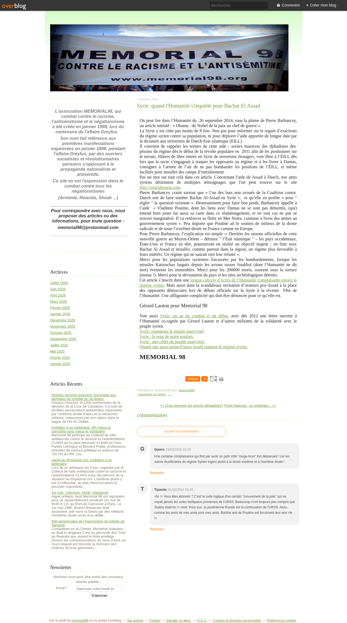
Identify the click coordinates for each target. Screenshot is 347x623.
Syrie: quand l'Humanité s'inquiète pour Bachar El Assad (198, 106)
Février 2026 (60, 308)
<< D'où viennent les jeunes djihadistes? (191, 406)
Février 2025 (60, 358)
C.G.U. (202, 620)
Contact (154, 620)
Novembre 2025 (62, 326)
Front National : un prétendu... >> (250, 406)
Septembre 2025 (63, 339)
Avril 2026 (58, 295)
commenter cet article (152, 394)
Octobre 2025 (61, 333)
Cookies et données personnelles (237, 620)
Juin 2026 (57, 289)
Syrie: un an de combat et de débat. (194, 316)
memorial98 (186, 390)
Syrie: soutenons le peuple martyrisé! (172, 331)
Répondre (157, 473)
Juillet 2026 (59, 283)
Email (60, 588)
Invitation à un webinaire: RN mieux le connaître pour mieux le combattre (81, 429)
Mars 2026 (58, 301)
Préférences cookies (282, 620)
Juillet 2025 (59, 345)
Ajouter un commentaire (181, 431)
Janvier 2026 (60, 314)
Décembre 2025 (62, 320)
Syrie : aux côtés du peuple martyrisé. (172, 341)
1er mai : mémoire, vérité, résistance (80, 492)
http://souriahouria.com (160, 187)
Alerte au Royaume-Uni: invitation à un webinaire (82, 462)
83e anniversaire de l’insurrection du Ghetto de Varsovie (88, 523)
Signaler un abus (178, 620)
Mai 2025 (57, 351)
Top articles (135, 620)
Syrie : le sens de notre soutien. (167, 336)
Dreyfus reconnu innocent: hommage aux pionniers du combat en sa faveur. (84, 397)
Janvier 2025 (60, 364)
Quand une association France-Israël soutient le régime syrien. (194, 346)
